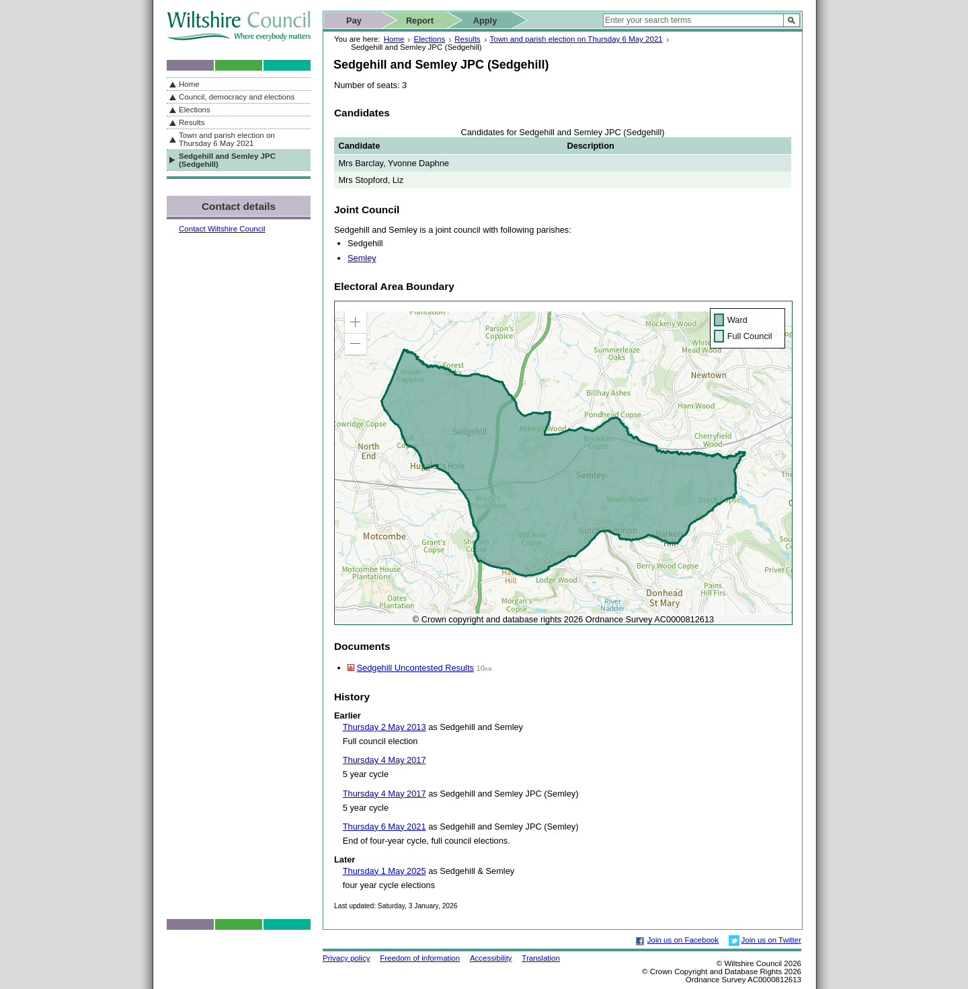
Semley (362, 258)
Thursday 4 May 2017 (384, 760)
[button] (355, 322)
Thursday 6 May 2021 (384, 826)
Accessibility (491, 958)
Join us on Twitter (771, 940)
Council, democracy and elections (236, 97)
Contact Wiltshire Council (222, 229)
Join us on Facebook (683, 940)
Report (420, 20)
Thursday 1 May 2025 (384, 871)
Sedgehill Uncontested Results (415, 668)
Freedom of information (420, 958)
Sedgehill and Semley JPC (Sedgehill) (227, 160)
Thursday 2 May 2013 (384, 727)
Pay (354, 20)
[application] (563, 462)
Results (467, 39)
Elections (429, 39)
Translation (541, 958)
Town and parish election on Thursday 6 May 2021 (576, 39)
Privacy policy (346, 958)
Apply (485, 20)
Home (394, 39)
